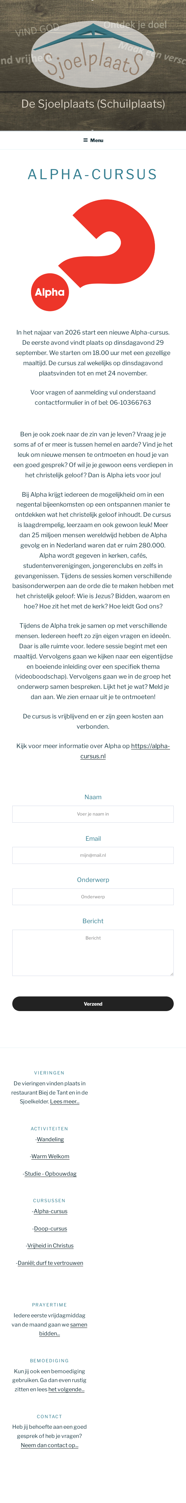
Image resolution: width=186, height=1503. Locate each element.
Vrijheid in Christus (50, 1245)
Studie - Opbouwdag (51, 1174)
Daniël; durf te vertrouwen (50, 1263)
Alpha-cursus (50, 1211)
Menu (93, 140)
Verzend (93, 1004)
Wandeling (50, 1139)
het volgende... (66, 1389)
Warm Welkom (50, 1156)
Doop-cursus (50, 1228)
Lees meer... (64, 1101)
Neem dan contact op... (49, 1445)
